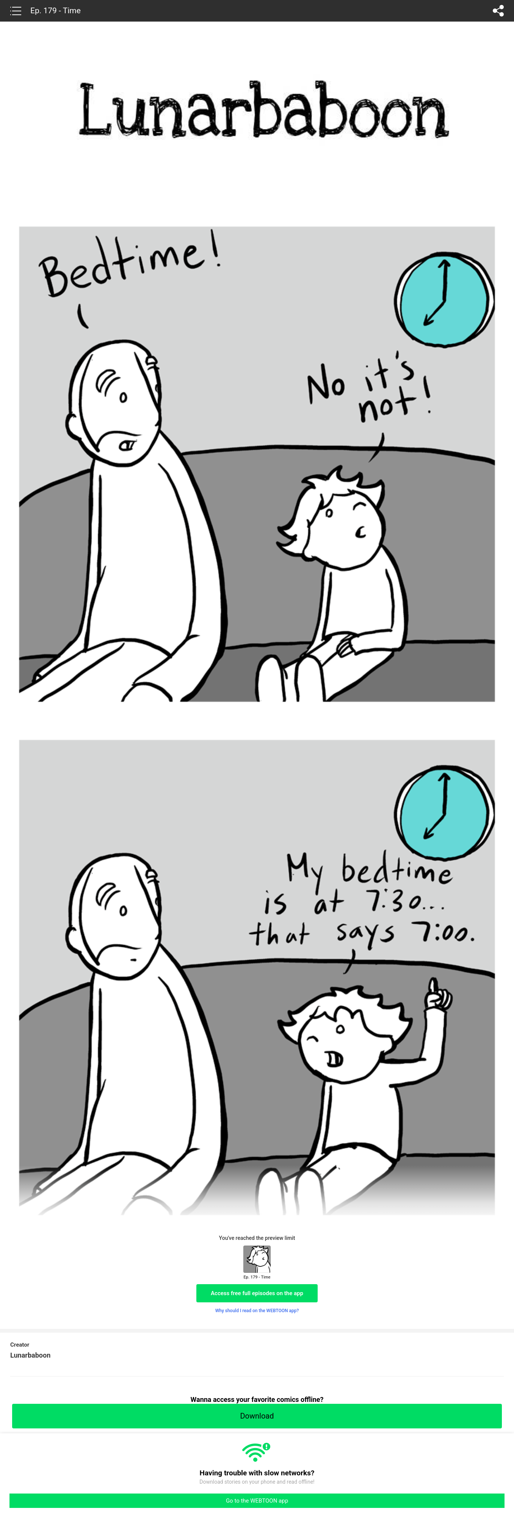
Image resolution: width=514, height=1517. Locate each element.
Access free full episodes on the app (257, 1293)
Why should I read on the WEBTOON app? (257, 1310)
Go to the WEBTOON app (257, 1500)
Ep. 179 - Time (55, 10)
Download (257, 1415)
